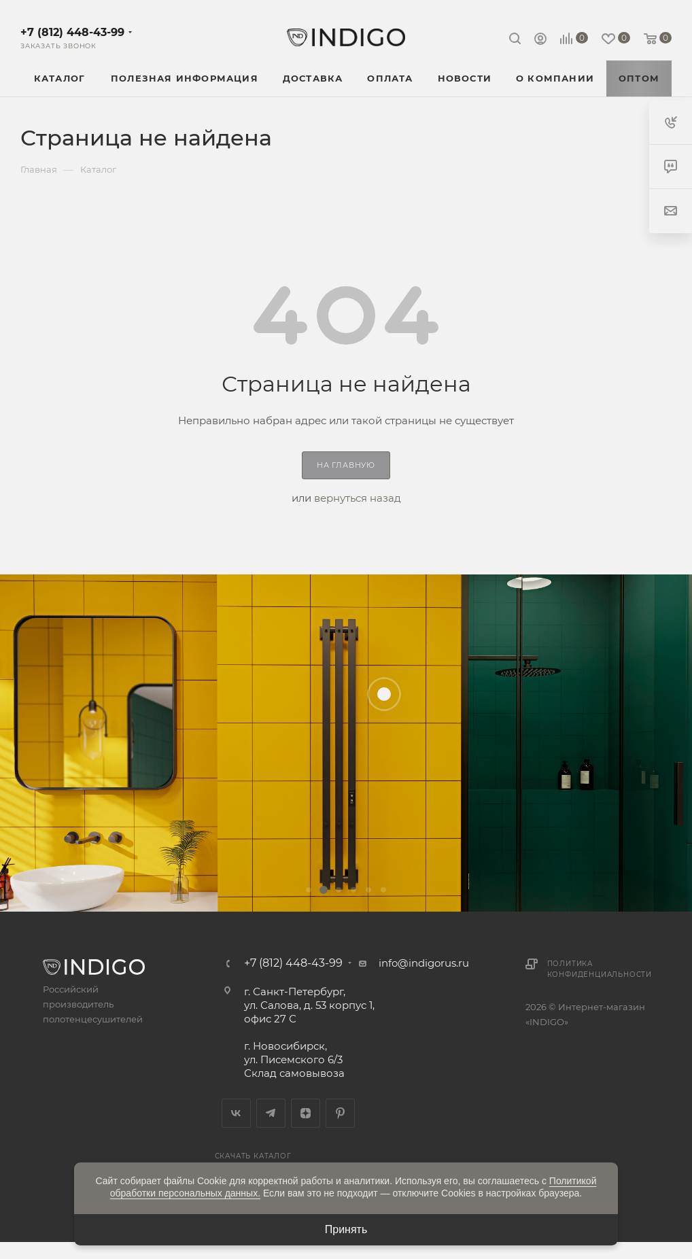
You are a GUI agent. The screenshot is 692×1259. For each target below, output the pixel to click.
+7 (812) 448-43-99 (72, 32)
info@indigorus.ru (424, 962)
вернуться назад (357, 497)
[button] (308, 890)
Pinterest (340, 1113)
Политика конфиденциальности (599, 969)
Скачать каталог (253, 1156)
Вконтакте (236, 1113)
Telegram (271, 1113)
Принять (346, 1229)
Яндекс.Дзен (305, 1113)
